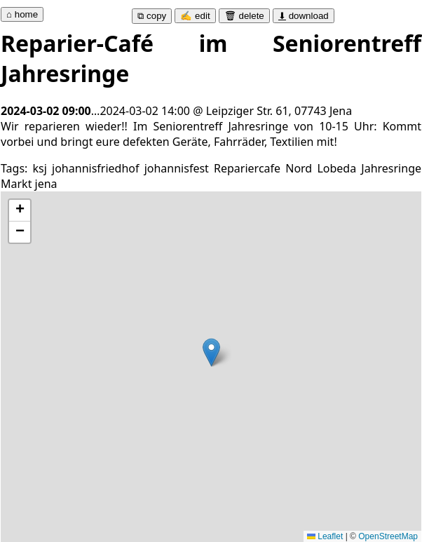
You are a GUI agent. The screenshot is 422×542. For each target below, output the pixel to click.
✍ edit (195, 16)
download (303, 16)
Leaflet (325, 536)
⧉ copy (151, 16)
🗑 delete (244, 16)
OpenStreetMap (388, 536)
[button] (211, 352)
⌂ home (22, 14)
